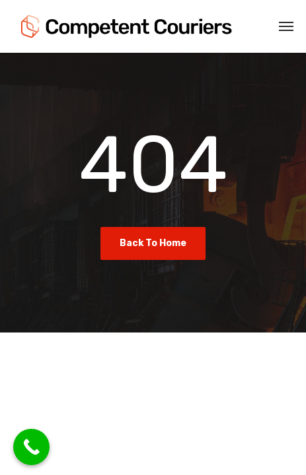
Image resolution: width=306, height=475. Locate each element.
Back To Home (153, 243)
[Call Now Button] (31, 447)
